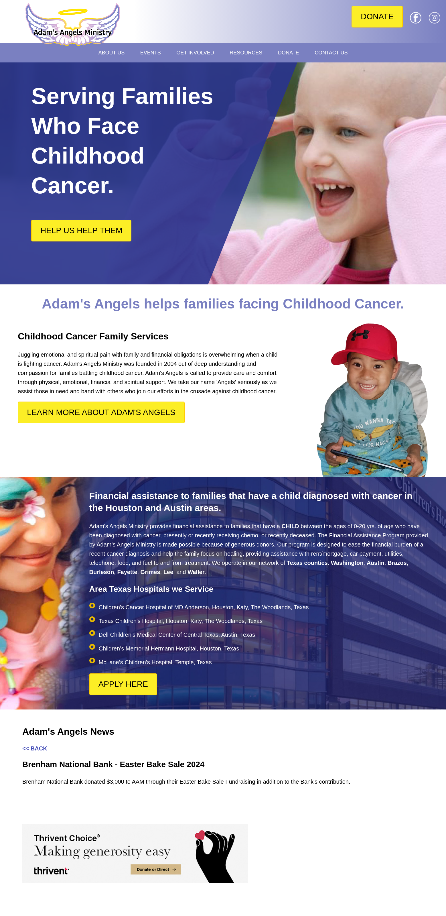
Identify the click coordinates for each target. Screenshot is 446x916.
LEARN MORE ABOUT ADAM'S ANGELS (101, 412)
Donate (288, 53)
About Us (111, 53)
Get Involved (195, 53)
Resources (246, 53)
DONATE (377, 16)
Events (150, 53)
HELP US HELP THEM (81, 230)
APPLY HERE (123, 684)
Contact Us (331, 53)
